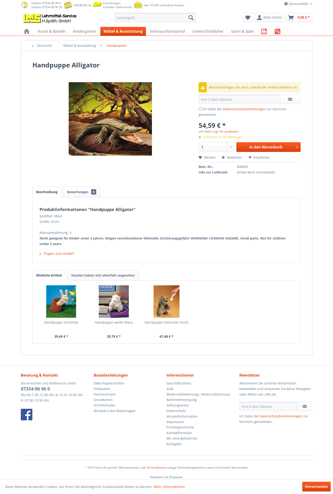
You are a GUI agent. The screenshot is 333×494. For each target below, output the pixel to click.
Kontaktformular (179, 433)
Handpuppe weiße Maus (114, 322)
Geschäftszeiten (178, 383)
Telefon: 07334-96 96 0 (46, 3)
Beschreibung (47, 192)
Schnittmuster (105, 405)
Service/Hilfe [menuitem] (296, 4)
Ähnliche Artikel (49, 275)
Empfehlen (259, 157)
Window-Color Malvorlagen (115, 411)
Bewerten (232, 157)
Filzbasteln (102, 389)
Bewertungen (81, 192)
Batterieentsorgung (181, 399)
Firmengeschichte (180, 427)
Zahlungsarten (177, 405)
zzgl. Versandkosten (226, 131)
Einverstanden (316, 486)
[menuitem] (155, 17)
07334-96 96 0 (35, 389)
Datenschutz (176, 411)
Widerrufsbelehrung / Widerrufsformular (198, 394)
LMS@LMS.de (82, 5)
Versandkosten (156, 467)
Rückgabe (174, 444)
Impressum (175, 422)
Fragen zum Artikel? (57, 253)
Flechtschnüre (105, 394)
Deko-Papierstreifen (109, 383)
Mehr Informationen (169, 487)
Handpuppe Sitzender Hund (166, 322)
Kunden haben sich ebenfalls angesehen (103, 275)
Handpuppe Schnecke (61, 322)
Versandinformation (181, 416)
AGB (169, 389)
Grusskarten (103, 399)
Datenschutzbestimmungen (244, 109)
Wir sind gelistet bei (181, 438)
